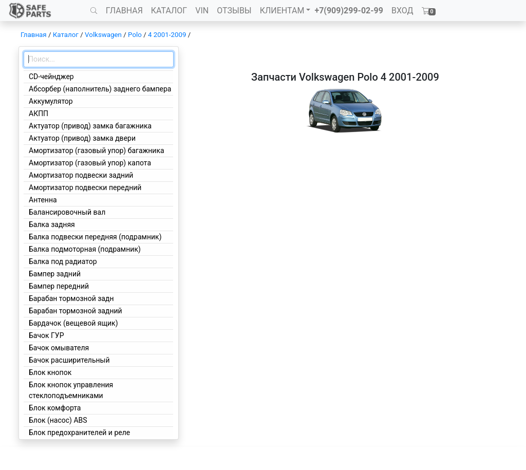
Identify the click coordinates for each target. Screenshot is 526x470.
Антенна (43, 200)
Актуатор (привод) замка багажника (90, 126)
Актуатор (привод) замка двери (82, 138)
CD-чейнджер (51, 76)
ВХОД (402, 10)
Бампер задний (55, 274)
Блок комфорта (55, 408)
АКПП (38, 113)
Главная (34, 35)
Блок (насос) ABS (58, 420)
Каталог (66, 35)
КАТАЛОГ (169, 10)
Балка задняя (52, 224)
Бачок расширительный (69, 360)
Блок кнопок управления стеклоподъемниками (71, 390)
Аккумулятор (51, 101)
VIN (202, 10)
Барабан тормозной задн (71, 298)
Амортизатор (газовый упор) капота (90, 163)
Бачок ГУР (46, 335)
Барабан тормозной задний (75, 311)
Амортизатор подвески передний (85, 187)
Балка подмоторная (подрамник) (85, 249)
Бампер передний (59, 286)
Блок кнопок (50, 372)
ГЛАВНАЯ (124, 10)
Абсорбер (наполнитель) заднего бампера (100, 89)
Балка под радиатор (63, 261)
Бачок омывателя (59, 348)
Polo (135, 35)
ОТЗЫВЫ (234, 10)
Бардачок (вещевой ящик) (73, 323)
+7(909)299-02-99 (348, 10)
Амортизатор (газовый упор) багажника (96, 150)
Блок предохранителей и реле (79, 432)
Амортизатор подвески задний (81, 175)
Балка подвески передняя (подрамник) (95, 237)
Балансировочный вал (67, 212)
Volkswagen (103, 35)
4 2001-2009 (167, 35)
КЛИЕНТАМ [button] (282, 10)
